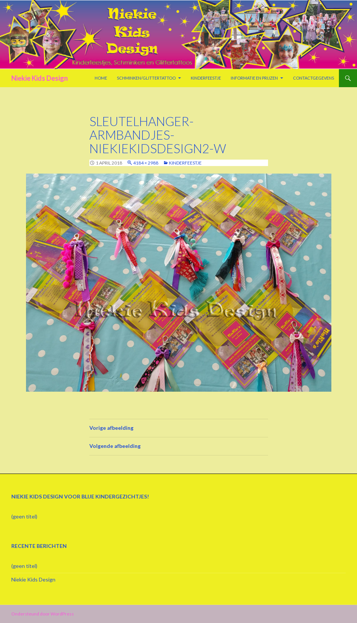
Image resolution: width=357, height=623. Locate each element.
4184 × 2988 (145, 163)
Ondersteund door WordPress (42, 614)
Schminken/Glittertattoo (146, 77)
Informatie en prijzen (254, 77)
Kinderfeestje (206, 77)
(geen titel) (24, 516)
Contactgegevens (313, 77)
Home (101, 77)
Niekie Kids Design (39, 78)
